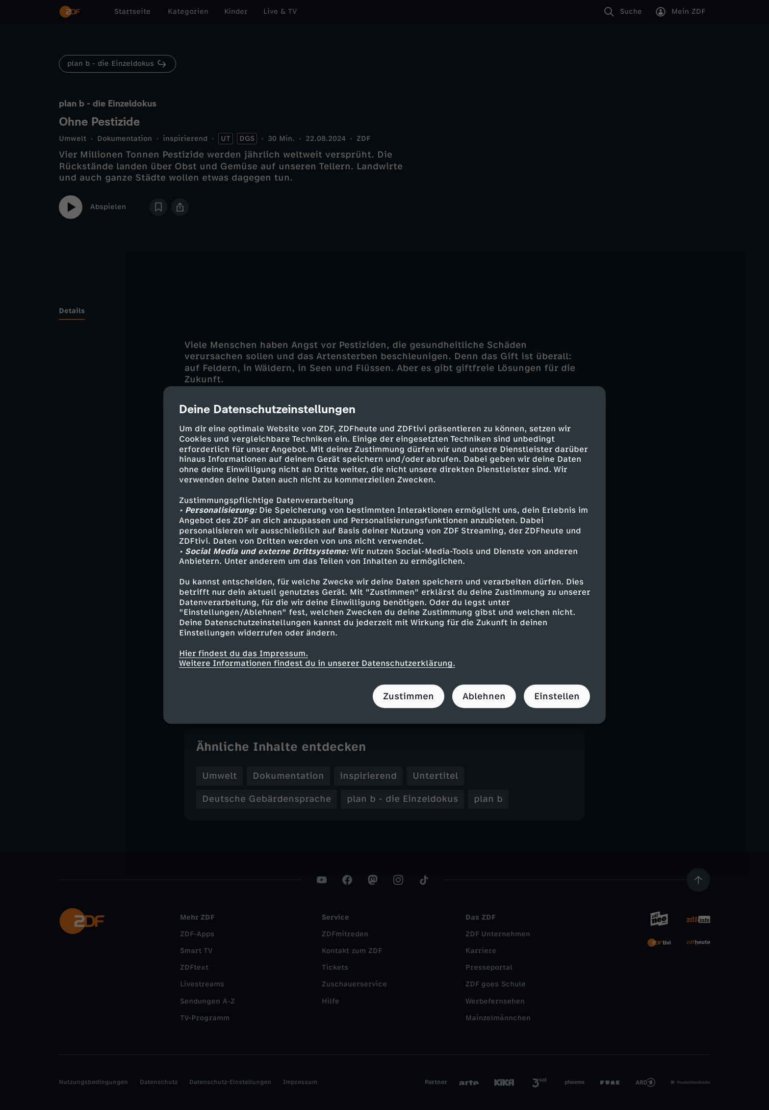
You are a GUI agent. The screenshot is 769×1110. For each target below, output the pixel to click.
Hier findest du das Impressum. (243, 653)
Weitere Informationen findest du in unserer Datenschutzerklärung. (317, 663)
